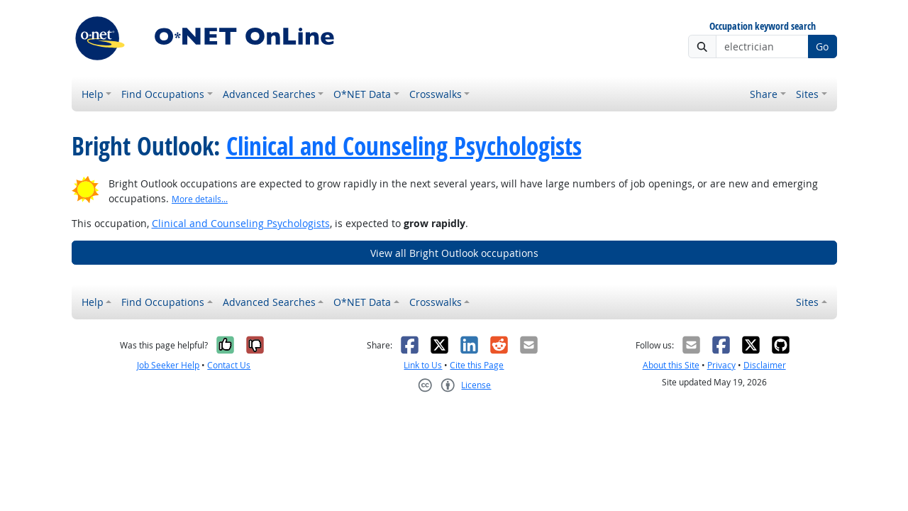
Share (763, 94)
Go (822, 46)
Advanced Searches (269, 94)
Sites (807, 94)
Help (93, 94)
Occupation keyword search (762, 27)
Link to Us (423, 365)
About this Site (671, 365)
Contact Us (228, 365)
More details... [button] (200, 199)
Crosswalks (435, 94)
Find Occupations (162, 94)
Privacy (721, 365)
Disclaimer (764, 365)
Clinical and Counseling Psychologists (404, 146)
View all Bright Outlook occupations (454, 253)
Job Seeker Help (168, 365)
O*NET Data (362, 94)
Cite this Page (477, 365)
